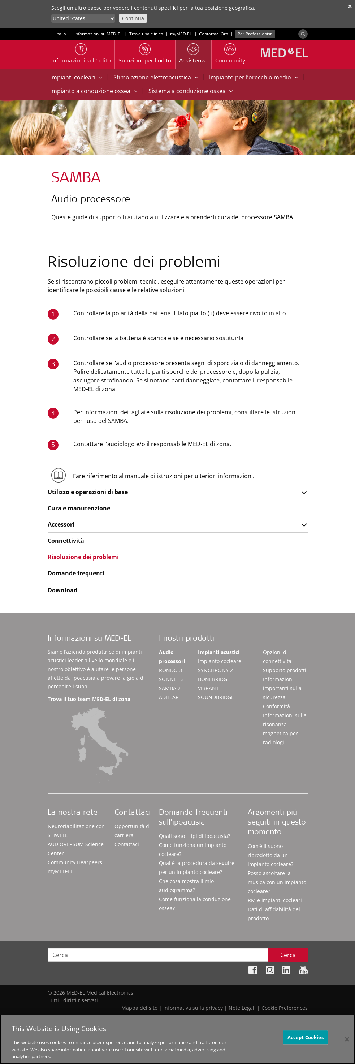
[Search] (303, 34)
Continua (133, 18)
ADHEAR (169, 697)
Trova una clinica (146, 34)
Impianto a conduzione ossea (93, 91)
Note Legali (242, 1007)
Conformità (276, 706)
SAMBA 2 (170, 688)
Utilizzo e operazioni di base (88, 492)
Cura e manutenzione (79, 508)
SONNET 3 (171, 679)
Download (62, 590)
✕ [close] (350, 6)
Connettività (66, 541)
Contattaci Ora (213, 34)
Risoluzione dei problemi (83, 557)
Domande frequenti (76, 573)
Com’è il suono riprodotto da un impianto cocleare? (270, 855)
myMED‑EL (181, 34)
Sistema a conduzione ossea (190, 91)
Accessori (61, 524)
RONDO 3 (170, 670)
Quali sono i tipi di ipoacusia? (194, 835)
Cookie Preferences (284, 1007)
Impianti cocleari (76, 77)
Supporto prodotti (284, 670)
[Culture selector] (83, 18)
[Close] (347, 1039)
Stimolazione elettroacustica (155, 77)
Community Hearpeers (75, 862)
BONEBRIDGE (214, 679)
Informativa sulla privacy (193, 1007)
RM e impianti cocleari (275, 900)
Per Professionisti (255, 34)
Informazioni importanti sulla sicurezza (282, 688)
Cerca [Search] (288, 955)
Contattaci (126, 844)
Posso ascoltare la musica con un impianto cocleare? (277, 882)
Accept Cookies (305, 1037)
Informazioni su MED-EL (98, 34)
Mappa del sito (139, 1007)
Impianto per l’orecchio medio (253, 77)
